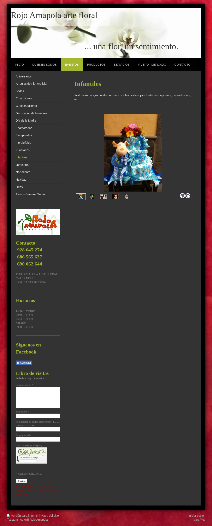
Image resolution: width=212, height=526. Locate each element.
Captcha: (29, 445)
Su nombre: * (22, 411)
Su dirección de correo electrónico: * (37, 423)
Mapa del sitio (50, 515)
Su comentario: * (24, 385)
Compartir (24, 362)
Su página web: (23, 435)
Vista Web (199, 519)
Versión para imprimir (23, 515)
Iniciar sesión (196, 515)
